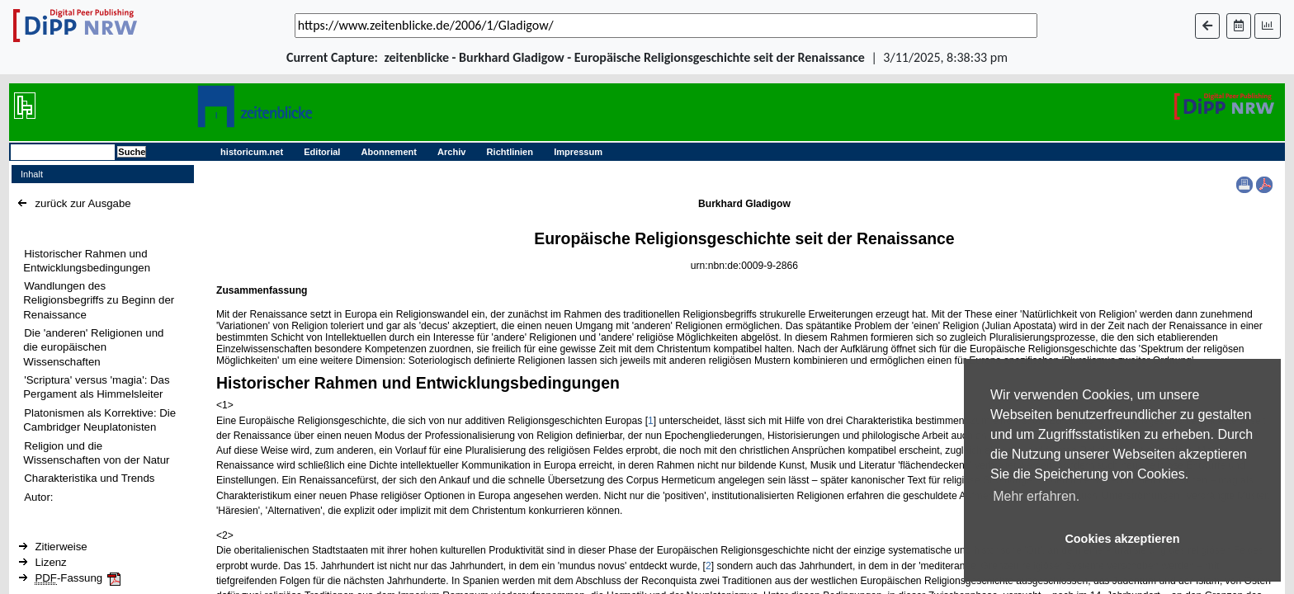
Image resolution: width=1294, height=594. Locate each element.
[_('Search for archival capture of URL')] (666, 25)
